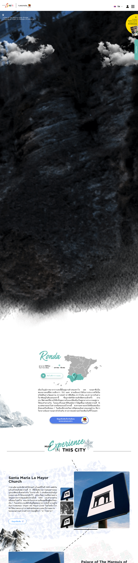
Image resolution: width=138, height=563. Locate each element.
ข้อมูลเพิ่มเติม (16, 521)
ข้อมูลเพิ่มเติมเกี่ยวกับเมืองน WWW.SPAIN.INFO (66, 420)
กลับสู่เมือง (136, 49)
